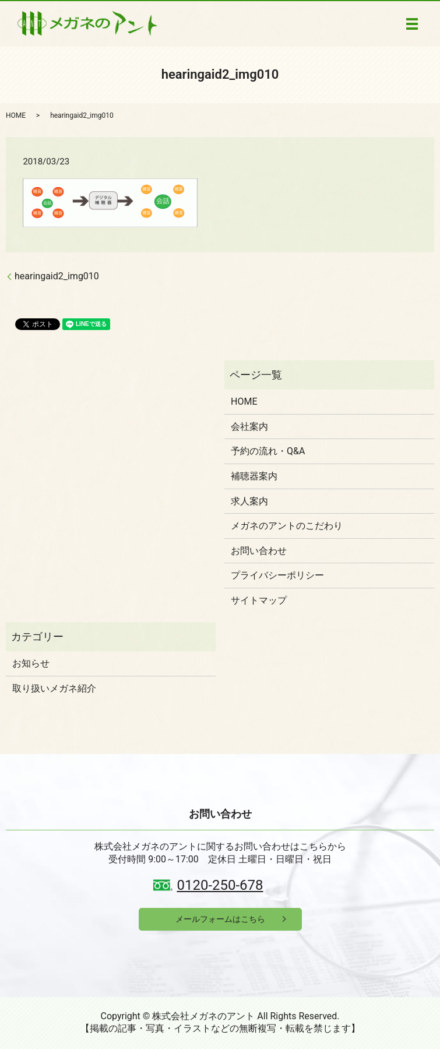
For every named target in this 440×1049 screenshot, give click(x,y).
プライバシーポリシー (277, 575)
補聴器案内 (254, 476)
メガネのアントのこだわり (287, 525)
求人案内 (249, 501)
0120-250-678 (220, 885)
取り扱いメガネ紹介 (54, 688)
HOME (16, 115)
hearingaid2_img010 (57, 276)
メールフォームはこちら (220, 919)
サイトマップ (259, 600)
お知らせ (31, 663)
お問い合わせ (259, 550)
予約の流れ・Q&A (268, 451)
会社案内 (249, 426)
